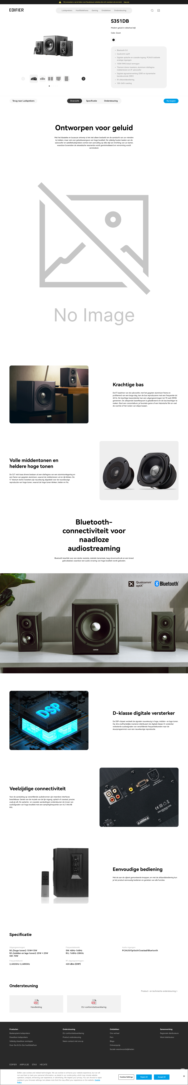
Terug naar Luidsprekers (23, 101)
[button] (23, 79)
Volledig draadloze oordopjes (21, 1041)
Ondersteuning (120, 10)
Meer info (126, 2)
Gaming (95, 10)
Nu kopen (171, 101)
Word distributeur (167, 1037)
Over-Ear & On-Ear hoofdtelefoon (23, 1045)
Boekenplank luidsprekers (19, 1033)
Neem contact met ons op (73, 1041)
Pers (111, 1037)
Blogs (112, 1041)
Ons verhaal (114, 1033)
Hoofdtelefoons (82, 10)
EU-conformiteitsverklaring (73, 1033)
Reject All (143, 1077)
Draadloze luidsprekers (18, 1037)
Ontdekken (106, 10)
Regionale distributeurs (169, 1033)
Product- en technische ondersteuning (158, 991)
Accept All (161, 1077)
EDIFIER (13, 1064)
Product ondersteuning (72, 1037)
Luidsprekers (67, 10)
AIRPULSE (24, 1064)
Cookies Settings (126, 1077)
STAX (34, 1064)
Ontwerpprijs (115, 1045)
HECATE (43, 1064)
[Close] (184, 1076)
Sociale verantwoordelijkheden (122, 1049)
